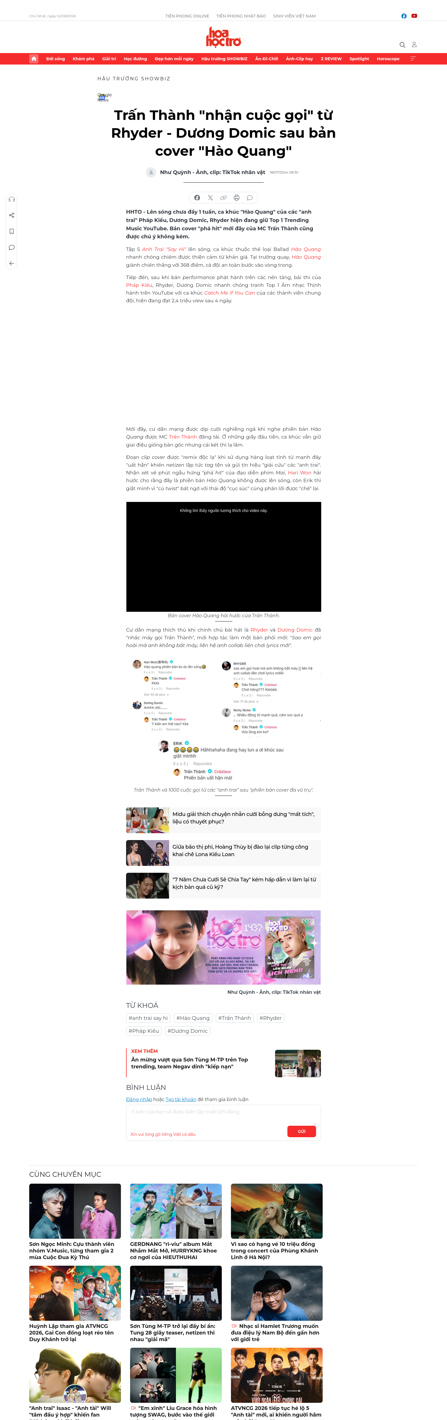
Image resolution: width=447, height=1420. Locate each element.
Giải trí (109, 58)
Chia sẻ (11, 215)
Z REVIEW (331, 58)
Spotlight (359, 58)
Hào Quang (306, 257)
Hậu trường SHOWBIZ (224, 58)
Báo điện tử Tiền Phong (224, 37)
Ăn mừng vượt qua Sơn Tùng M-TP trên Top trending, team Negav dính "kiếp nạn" (189, 1063)
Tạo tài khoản (181, 1099)
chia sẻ (197, 197)
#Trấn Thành (234, 1018)
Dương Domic (295, 630)
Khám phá (83, 58)
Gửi (302, 1131)
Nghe (11, 199)
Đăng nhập (139, 1099)
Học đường (135, 58)
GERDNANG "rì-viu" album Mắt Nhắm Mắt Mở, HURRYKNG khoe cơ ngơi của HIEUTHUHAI (173, 1251)
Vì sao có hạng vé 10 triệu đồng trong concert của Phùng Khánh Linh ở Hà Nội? (274, 1251)
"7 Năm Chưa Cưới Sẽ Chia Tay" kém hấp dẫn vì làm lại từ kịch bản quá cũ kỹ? (244, 883)
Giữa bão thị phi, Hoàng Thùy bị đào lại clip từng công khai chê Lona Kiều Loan (240, 850)
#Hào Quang (193, 1018)
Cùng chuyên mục (65, 1174)
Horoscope (388, 58)
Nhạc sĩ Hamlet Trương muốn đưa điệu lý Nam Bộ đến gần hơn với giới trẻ (275, 1333)
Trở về (11, 263)
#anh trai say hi (148, 1018)
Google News (102, 97)
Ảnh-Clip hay (299, 58)
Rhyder (259, 630)
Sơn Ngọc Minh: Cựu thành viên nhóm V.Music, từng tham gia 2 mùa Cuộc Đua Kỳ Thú (71, 1251)
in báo (236, 197)
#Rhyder (271, 1018)
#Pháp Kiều (144, 1031)
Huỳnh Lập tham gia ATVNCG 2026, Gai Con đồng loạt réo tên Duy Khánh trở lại (71, 1333)
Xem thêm (413, 58)
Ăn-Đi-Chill (266, 58)
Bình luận (11, 247)
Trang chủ (33, 58)
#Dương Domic (188, 1031)
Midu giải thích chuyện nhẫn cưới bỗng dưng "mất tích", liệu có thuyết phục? (243, 818)
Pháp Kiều (139, 285)
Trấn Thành (183, 437)
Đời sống (55, 58)
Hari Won (299, 473)
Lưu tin (11, 231)
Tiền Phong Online (187, 16)
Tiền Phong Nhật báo (241, 16)
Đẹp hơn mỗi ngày (174, 58)
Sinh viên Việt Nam (294, 16)
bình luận (249, 197)
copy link (223, 197)
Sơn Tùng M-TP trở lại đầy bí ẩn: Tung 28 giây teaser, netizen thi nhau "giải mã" (172, 1333)
